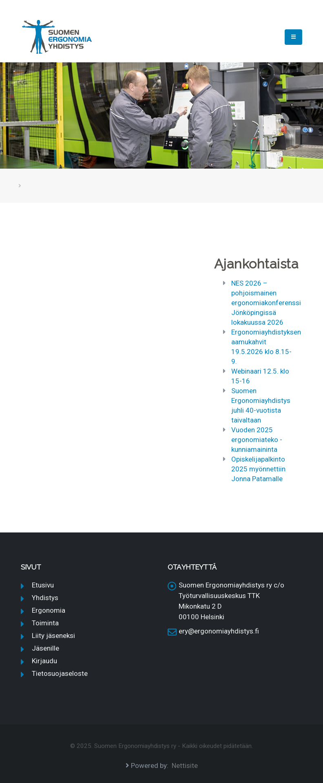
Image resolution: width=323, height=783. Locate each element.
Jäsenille (45, 648)
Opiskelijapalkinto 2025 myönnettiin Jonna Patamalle (258, 469)
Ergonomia (48, 610)
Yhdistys (45, 598)
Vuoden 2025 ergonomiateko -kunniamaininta (256, 439)
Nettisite (185, 765)
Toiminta (45, 623)
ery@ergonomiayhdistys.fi (219, 631)
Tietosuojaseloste (60, 673)
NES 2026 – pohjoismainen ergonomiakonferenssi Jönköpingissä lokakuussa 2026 (266, 302)
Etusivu (43, 585)
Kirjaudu (44, 661)
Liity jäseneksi (53, 635)
